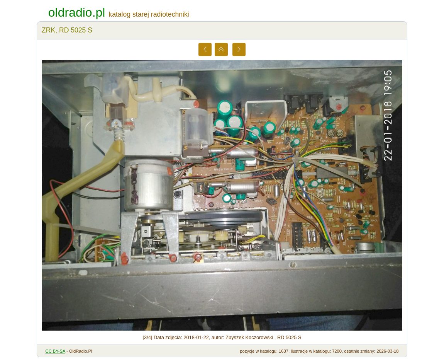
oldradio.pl (76, 12)
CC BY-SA (55, 351)
